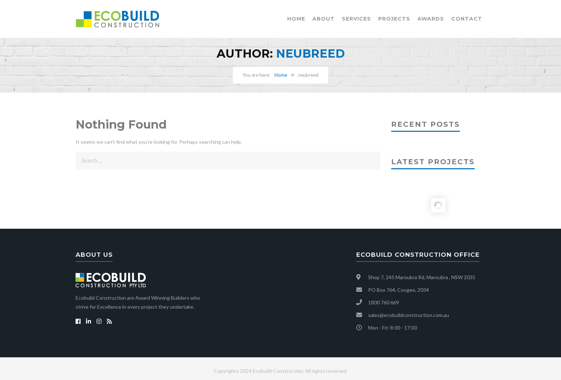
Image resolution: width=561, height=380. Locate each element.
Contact (466, 18)
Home (296, 18)
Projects (394, 18)
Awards (430, 18)
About (323, 18)
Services (356, 18)
